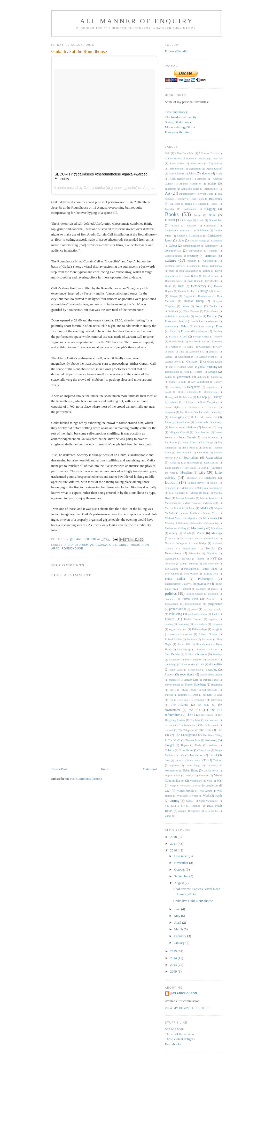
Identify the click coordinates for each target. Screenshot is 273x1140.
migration (192, 518)
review (188, 634)
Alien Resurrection (180, 178)
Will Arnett (205, 790)
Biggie (188, 203)
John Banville (183, 452)
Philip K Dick (210, 573)
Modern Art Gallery (175, 528)
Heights (193, 392)
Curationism (209, 260)
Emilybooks (173, 1044)
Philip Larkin (175, 578)
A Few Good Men (184, 153)
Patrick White (209, 568)
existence (213, 321)
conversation (195, 250)
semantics (212, 659)
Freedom (217, 341)
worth (218, 795)
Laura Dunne (172, 467)
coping (213, 250)
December (181, 856)
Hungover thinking (178, 132)
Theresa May (192, 740)
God (186, 371)
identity (218, 412)
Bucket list (215, 220)
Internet (207, 427)
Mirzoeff (196, 523)
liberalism (187, 472)
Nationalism (189, 548)
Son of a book (174, 1029)
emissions (170, 316)
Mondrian (216, 528)
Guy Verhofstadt (200, 381)
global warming (207, 367)
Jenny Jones (189, 442)
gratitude (201, 377)
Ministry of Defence (176, 523)
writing (175, 801)
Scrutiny (217, 654)
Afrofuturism (77, 544)
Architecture (211, 188)
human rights (173, 407)
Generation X (196, 351)
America (202, 178)
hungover (170, 412)
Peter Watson (191, 573)
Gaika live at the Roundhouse (193, 901)
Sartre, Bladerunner (178, 122)
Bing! (215, 203)
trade (181, 755)
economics (171, 311)
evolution (197, 321)
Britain (200, 220)
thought (169, 745)
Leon (203, 467)
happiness (212, 387)
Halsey (218, 381)
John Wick (203, 452)
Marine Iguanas (208, 498)
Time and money (176, 112)
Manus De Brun (200, 492)
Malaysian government (209, 488)
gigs (113, 544)
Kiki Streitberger (190, 462)
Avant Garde (206, 193)
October (180, 869)
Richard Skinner (208, 634)
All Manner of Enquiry (137, 21)
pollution (213, 593)
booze (197, 215)
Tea (171, 699)
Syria (195, 694)
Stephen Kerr (190, 679)
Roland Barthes (173, 639)
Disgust (188, 296)
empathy (185, 316)
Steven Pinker (172, 684)
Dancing (192, 265)
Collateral (216, 240)
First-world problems (194, 331)
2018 (174, 837)
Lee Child (190, 467)
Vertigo (189, 775)
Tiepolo (185, 745)
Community (211, 245)
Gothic (168, 377)
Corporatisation (173, 255)
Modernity (198, 528)
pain (182, 563)
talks (219, 694)
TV (206, 760)
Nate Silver (211, 538)
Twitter (217, 760)
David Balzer (191, 276)
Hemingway (210, 392)
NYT (213, 558)
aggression (194, 168)
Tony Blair (204, 750)
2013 (174, 965)
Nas (199, 538)
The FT (190, 715)
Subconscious (209, 689)
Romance (192, 639)
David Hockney (173, 281)
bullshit (175, 225)
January (179, 943)
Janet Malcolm (209, 437)
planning (201, 588)
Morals (187, 533)
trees (167, 760)
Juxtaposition (214, 457)
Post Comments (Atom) (86, 779)
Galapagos (204, 346)
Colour (173, 245)
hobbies (174, 402)
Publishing (175, 614)
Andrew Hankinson (190, 183)
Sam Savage (184, 649)
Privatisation (172, 603)
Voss (209, 780)
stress (173, 689)
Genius (169, 356)
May (177, 916)
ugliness (174, 765)
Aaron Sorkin (176, 163)
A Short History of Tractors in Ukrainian (187, 158)
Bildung (202, 203)
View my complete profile (187, 1008)
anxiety (212, 183)
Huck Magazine (208, 402)
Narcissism (186, 538)
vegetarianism (172, 775)
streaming (216, 684)
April (178, 922)
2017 (174, 843)
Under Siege (192, 765)
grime (124, 544)
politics (171, 593)
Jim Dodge (207, 442)
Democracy (198, 286)
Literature (210, 478)
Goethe (198, 371)
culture (170, 260)
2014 (174, 958)
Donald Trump (194, 301)
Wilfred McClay (185, 790)
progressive (215, 604)
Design (204, 291)
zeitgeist (195, 811)
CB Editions (202, 230)
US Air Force (211, 770)
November (181, 863)
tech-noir (184, 699)
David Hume (193, 281)
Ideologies (177, 417)
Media (204, 508)
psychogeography (212, 609)
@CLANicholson (183, 993)
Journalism (191, 457)
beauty (183, 198)
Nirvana (186, 558)
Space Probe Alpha (211, 674)
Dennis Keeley (186, 291)
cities (181, 240)
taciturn (207, 694)
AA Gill (217, 158)
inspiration (184, 422)
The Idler (195, 720)
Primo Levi (190, 599)
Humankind (194, 407)
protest (194, 609)
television (216, 699)
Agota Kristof (214, 168)
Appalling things (190, 188)
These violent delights (180, 1039)
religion (217, 629)
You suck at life (175, 805)
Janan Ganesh (187, 437)
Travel (213, 755)
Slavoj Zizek (176, 669)
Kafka (172, 462)
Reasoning (183, 624)
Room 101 (184, 644)
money (173, 533)
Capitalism (171, 230)
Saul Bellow (172, 654)
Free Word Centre (198, 341)
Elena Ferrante (191, 311)
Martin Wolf (211, 503)
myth (172, 538)
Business (191, 225)
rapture (213, 619)
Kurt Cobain (211, 462)
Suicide (169, 694)
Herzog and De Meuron (178, 397)
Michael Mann (173, 518)
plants (214, 588)
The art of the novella (179, 1034)
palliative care (210, 563)
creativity (193, 256)
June (177, 909)
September (181, 876)
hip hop (202, 397)
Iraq (219, 427)
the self (169, 730)
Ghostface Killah (212, 361)
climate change (198, 240)
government (184, 377)
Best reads (215, 199)
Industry (169, 422)
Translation (196, 755)
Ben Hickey (197, 198)
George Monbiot (208, 356)
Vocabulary (196, 780)
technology (200, 699)
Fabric (185, 326)
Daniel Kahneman (212, 265)
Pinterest (186, 588)
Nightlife (212, 553)
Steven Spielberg (195, 684)
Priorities (211, 599)
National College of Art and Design (186, 543)
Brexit (170, 220)
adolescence (196, 163)
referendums (200, 624)
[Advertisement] (104, 727)
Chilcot (181, 235)
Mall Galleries (177, 492)
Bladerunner (189, 209)
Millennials (210, 518)
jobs (205, 447)
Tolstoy (169, 750)
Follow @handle (176, 51)
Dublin (213, 306)
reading (169, 624)
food (184, 336)
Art (93, 544)
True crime (192, 760)
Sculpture (174, 659)
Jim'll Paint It (190, 447)
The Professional (209, 725)
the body (203, 704)
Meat (191, 508)
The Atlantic (179, 705)
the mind (170, 725)
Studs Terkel (189, 689)
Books (172, 214)
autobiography (187, 193)
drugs (199, 306)
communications (191, 245)
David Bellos (210, 276)
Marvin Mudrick (174, 508)
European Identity (176, 321)
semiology (170, 664)
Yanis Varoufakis (208, 800)
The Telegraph (186, 730)
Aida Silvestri (176, 173)
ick (207, 412)
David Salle (211, 281)
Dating (206, 270)
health (168, 392)
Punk (214, 614)
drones (185, 306)
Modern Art (211, 523)
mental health (189, 513)
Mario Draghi (172, 503)
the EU (194, 710)
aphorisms (170, 188)
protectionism (177, 609)
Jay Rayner (171, 442)
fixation (217, 331)
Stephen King (210, 679)
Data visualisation (188, 270)
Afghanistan (215, 163)
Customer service (174, 265)
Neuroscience (173, 553)
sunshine (182, 694)
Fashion (198, 326)
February (180, 936)
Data (171, 270)
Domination (204, 296)
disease (173, 296)
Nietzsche (194, 553)
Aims (192, 173)
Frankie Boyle (176, 341)
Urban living (190, 770)
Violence (203, 775)
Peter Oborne (172, 573)
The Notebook (187, 725)
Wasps (172, 785)
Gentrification (185, 356)
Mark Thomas (192, 503)
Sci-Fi (188, 654)
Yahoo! (189, 800)
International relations (182, 427)
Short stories (188, 664)
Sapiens (201, 649)
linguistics (192, 477)
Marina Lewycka (185, 498)
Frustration (175, 346)
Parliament (190, 568)
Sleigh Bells (194, 669)
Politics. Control (195, 593)
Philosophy (205, 578)
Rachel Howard (193, 619)
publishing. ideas (197, 614)
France (218, 336)
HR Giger (188, 402)
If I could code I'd (203, 417)
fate (209, 326)
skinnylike (215, 664)
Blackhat (170, 209)
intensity (217, 422)
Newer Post (59, 769)
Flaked (172, 336)
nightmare (170, 558)
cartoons (186, 230)
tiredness (212, 745)
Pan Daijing (171, 568)
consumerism (173, 250)
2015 (174, 951)
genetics (213, 351)
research (174, 634)
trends (178, 760)
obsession (170, 563)
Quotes (170, 619)
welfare (186, 785)
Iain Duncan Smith (190, 412)
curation (192, 260)
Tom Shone (186, 750)
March (179, 929)
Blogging (210, 209)
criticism (211, 256)
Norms (200, 558)
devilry (218, 291)
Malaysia (186, 488)
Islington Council (179, 432)
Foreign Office (201, 336)
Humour (212, 407)
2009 (174, 971)
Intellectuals (201, 422)
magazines (170, 488)
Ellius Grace (211, 311)
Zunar (168, 815)
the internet (211, 720)
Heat (180, 392)
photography (201, 583)
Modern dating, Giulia (180, 127)
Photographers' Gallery (177, 583)
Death (168, 286)
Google (212, 371)
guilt (183, 381)
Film (219, 326)
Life (202, 472)
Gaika (102, 544)
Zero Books (211, 811)
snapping (211, 669)
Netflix (210, 548)
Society (169, 674)
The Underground (186, 735)
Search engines (193, 659)
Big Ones (175, 203)
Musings (216, 533)
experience (171, 326)
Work (206, 795)
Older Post (150, 769)
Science (201, 654)
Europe (212, 316)
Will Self (182, 795)
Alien (219, 173)
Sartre (214, 649)
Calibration (210, 225)
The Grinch (206, 715)
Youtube (195, 805)
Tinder (198, 745)
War (219, 780)
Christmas (196, 235)
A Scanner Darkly (208, 153)
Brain (212, 215)
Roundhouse (72, 548)
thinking (210, 740)
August (179, 883)
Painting (193, 563)
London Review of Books (202, 482)
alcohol (206, 173)
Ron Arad (207, 639)
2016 (174, 850)
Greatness (216, 377)
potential (169, 599)
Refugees (217, 624)
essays (198, 316)
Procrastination (193, 603)
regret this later (177, 629)
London (171, 482)
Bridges (188, 220)
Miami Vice (210, 513)
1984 (167, 153)
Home (105, 769)
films (172, 331)
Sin (202, 664)
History (217, 397)
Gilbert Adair (185, 366)
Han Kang (175, 387)
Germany (192, 361)
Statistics (174, 679)
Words (194, 795)
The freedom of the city (181, 117)
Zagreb (182, 811)
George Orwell (173, 361)
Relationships (199, 629)
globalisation (172, 371)
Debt (181, 286)
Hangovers (193, 387)
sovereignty (187, 674)
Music (136, 544)
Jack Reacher (201, 432)
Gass (181, 351)
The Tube (205, 730)
